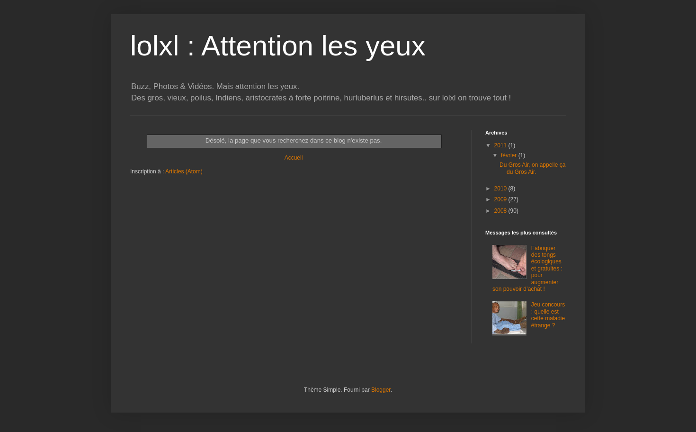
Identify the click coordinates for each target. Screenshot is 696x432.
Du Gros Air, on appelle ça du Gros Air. (532, 168)
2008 (501, 210)
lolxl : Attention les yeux (278, 46)
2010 (501, 188)
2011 (501, 145)
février (509, 155)
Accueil (294, 157)
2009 (501, 199)
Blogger (381, 390)
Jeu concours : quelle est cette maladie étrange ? (548, 314)
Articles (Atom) (184, 171)
